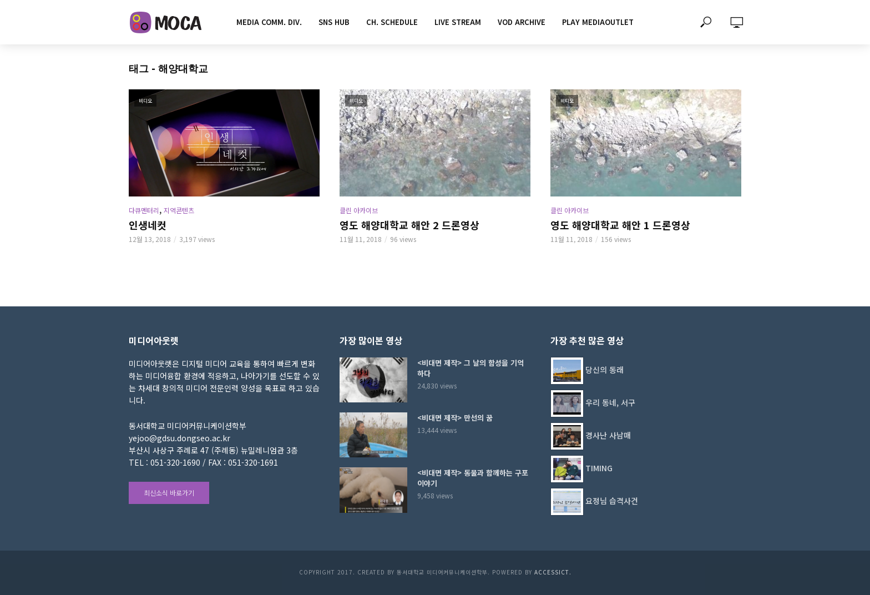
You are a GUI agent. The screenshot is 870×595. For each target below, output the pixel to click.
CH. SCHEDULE (392, 22)
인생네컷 (147, 225)
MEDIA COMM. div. (269, 22)
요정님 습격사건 (611, 500)
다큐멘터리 (144, 210)
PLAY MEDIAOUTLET (598, 22)
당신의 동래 (604, 369)
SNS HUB (334, 22)
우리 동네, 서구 (610, 402)
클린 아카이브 (359, 210)
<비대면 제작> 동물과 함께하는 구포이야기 (472, 477)
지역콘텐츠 (179, 210)
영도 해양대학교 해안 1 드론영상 (620, 225)
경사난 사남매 (608, 435)
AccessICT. (552, 572)
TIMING (599, 467)
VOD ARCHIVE (521, 22)
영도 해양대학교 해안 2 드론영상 (409, 225)
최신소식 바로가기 (169, 492)
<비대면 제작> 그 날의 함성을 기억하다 (470, 368)
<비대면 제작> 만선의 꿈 (455, 417)
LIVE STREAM (457, 22)
